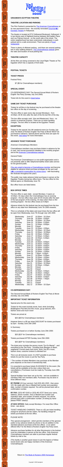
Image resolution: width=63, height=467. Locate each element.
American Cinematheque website (31, 152)
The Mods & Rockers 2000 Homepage (39, 455)
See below (23, 136)
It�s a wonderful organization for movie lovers (28, 171)
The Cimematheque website (44, 50)
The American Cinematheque (47, 26)
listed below (35, 98)
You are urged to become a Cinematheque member (30, 167)
